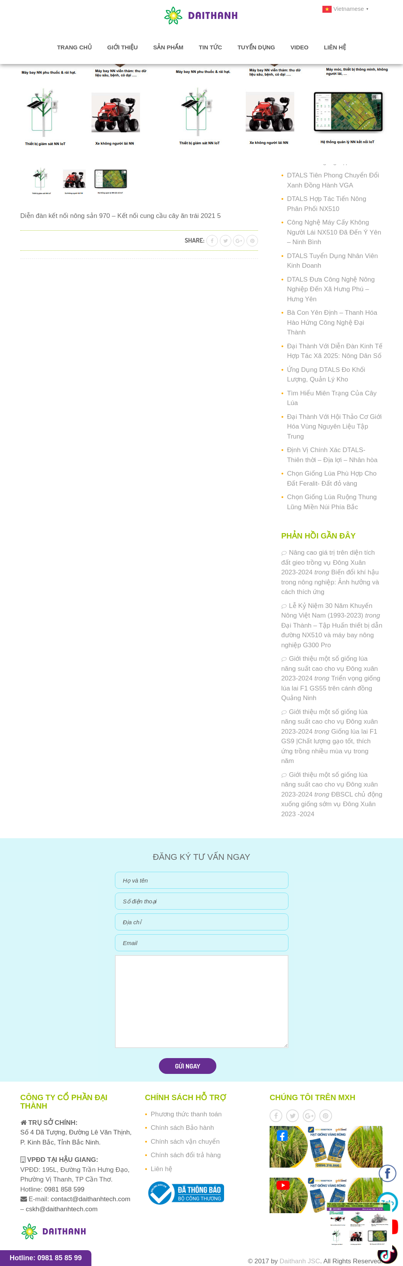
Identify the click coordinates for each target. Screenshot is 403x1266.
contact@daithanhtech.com (90, 1199)
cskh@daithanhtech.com (62, 1209)
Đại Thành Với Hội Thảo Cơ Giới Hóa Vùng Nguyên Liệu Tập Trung (334, 426)
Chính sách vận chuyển (185, 1141)
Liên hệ (335, 47)
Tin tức (210, 47)
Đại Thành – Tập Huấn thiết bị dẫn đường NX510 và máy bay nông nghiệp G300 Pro (331, 635)
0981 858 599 (63, 1189)
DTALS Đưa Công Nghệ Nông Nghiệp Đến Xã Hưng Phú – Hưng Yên (331, 289)
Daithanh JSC (300, 1261)
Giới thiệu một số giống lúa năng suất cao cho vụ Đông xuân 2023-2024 (329, 668)
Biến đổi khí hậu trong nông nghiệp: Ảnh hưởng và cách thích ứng (330, 582)
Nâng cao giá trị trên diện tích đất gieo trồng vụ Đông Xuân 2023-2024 (328, 562)
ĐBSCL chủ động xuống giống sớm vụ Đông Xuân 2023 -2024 (331, 804)
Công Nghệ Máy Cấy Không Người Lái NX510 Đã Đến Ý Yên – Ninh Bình (334, 232)
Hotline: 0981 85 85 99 (46, 1258)
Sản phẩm (168, 47)
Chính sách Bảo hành (182, 1127)
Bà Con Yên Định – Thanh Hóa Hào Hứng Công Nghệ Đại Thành (332, 322)
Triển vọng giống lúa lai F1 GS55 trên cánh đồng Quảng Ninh (330, 688)
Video (299, 47)
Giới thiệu (122, 47)
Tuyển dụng (256, 47)
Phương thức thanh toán (186, 1114)
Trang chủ (74, 47)
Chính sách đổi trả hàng (186, 1155)
